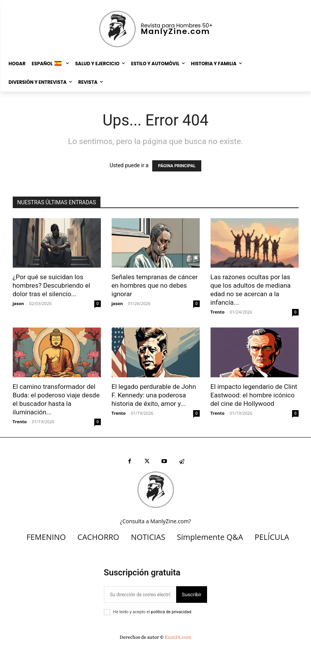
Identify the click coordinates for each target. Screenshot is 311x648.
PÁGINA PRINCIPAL (176, 165)
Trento (218, 312)
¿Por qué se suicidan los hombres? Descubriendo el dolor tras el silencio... (51, 285)
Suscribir (192, 594)
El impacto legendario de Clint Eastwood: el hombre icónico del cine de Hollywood (254, 395)
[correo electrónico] (140, 594)
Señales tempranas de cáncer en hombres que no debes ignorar (155, 285)
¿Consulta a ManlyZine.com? (155, 521)
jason (18, 303)
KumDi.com (178, 636)
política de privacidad (171, 611)
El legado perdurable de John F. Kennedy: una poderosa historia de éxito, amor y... (154, 395)
